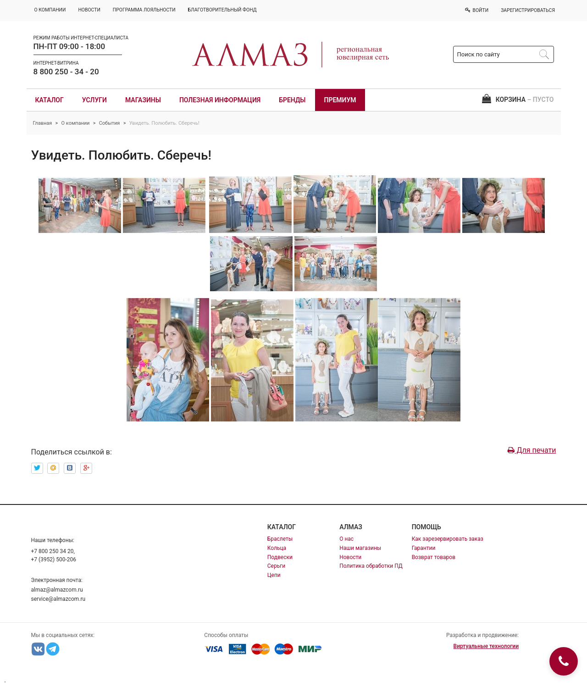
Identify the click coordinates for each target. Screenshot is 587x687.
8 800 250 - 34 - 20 (66, 71)
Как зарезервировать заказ (447, 539)
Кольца (276, 548)
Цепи (274, 575)
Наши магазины (360, 548)
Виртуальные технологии (486, 646)
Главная (42, 123)
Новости (350, 557)
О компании (75, 123)
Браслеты (280, 539)
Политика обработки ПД (371, 566)
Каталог (49, 100)
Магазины (143, 100)
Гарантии (424, 548)
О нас (346, 539)
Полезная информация (219, 100)
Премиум (340, 100)
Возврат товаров (433, 557)
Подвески (280, 557)
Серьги (276, 566)
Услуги (94, 100)
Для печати (532, 450)
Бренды (292, 100)
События (109, 123)
